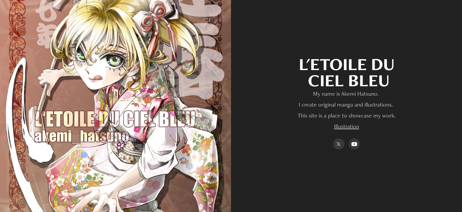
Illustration (346, 126)
